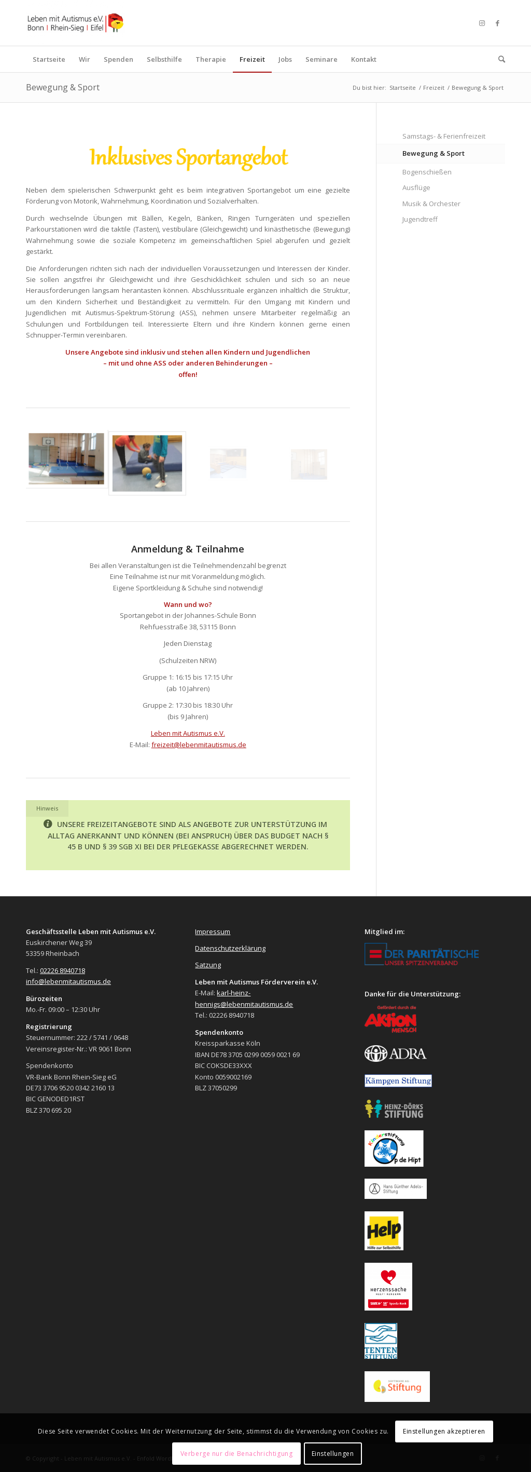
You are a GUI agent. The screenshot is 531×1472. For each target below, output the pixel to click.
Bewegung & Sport (63, 87)
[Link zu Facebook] (497, 23)
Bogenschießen (427, 172)
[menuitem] (49, 59)
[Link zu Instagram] (482, 23)
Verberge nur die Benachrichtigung (236, 1453)
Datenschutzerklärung (230, 948)
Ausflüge (416, 187)
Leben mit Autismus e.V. (188, 733)
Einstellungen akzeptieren (444, 1431)
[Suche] (498, 59)
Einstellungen (333, 1453)
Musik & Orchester (431, 203)
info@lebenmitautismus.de (68, 981)
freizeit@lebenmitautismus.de (198, 744)
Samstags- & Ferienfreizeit (443, 136)
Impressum (212, 931)
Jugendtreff (420, 219)
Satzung (208, 964)
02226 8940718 (62, 970)
